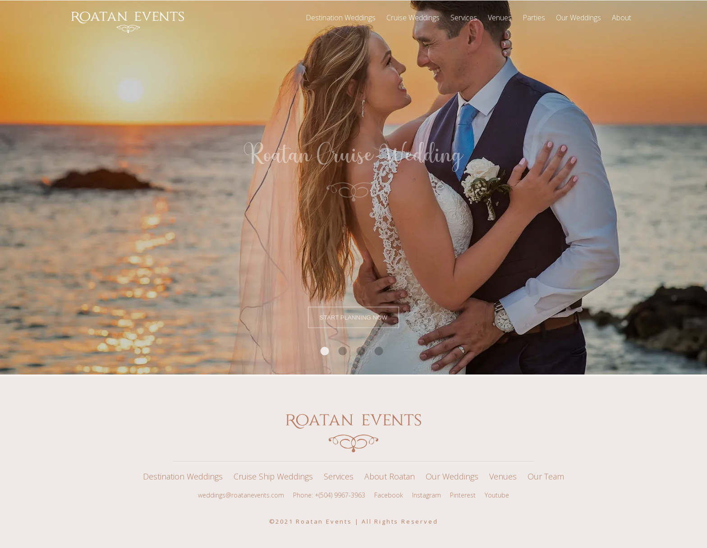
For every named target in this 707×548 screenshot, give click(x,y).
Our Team (546, 476)
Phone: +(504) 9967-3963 (329, 495)
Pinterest (463, 495)
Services (339, 476)
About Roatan (389, 476)
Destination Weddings (183, 476)
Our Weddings (452, 476)
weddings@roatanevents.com (241, 495)
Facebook (388, 495)
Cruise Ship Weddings (273, 476)
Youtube (497, 495)
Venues (503, 476)
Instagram (426, 495)
